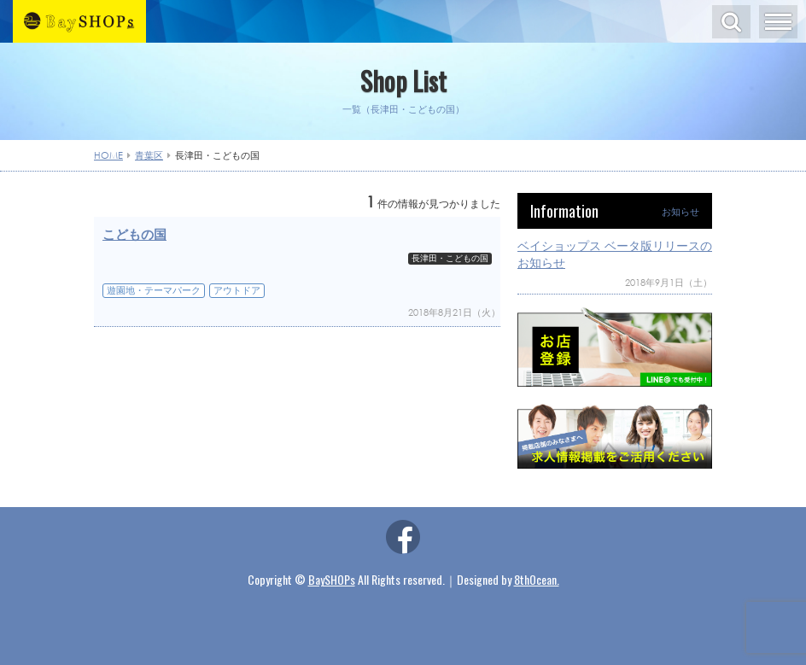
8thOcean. (536, 579)
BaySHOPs (331, 579)
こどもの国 (134, 233)
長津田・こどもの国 (450, 259)
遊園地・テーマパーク (154, 290)
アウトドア (236, 290)
